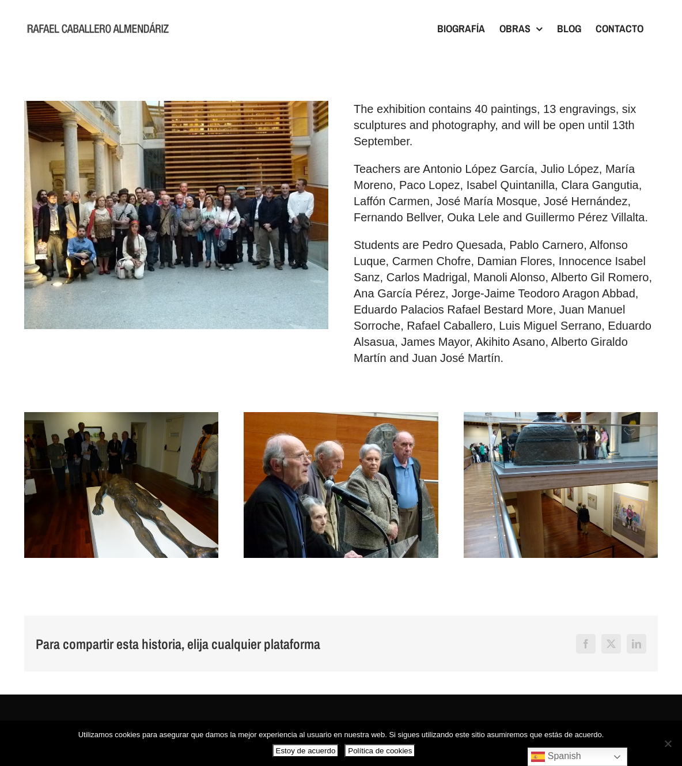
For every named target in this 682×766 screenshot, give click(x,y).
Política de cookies (380, 750)
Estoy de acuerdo (306, 750)
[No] (667, 743)
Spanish (556, 757)
